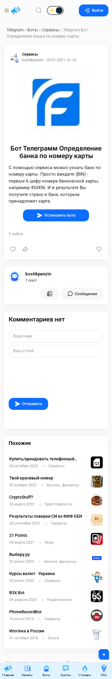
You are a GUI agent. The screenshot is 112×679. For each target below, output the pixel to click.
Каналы (27, 670)
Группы (66, 670)
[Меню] (7, 10)
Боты (32, 29)
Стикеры (85, 670)
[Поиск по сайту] (39, 10)
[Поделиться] (25, 249)
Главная (8, 670)
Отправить (28, 404)
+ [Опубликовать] (100, 652)
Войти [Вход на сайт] (93, 10)
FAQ (104, 670)
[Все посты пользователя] (50, 294)
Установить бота (56, 215)
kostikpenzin (38, 274)
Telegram (15, 29)
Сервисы (50, 29)
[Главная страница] (15, 10)
